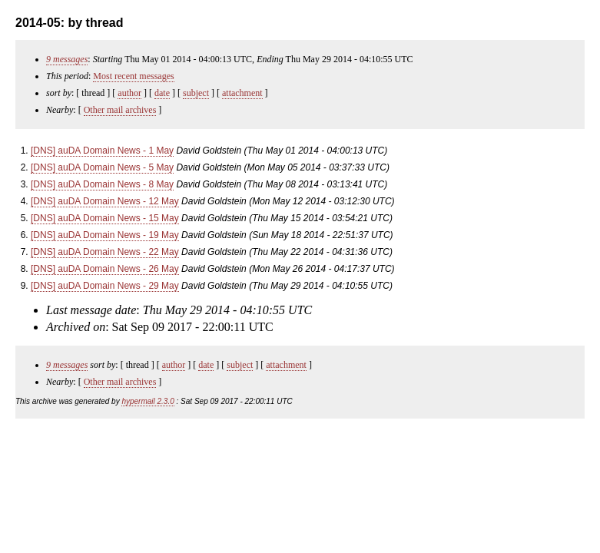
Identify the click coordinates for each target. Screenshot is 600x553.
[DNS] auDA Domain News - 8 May (102, 184)
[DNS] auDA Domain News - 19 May (105, 235)
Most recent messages (133, 76)
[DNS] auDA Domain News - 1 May (102, 150)
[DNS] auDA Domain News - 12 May (105, 201)
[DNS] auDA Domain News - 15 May (105, 218)
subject (196, 93)
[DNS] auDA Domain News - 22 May (105, 252)
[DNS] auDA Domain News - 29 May (105, 285)
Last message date (91, 309)
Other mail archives (120, 109)
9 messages (67, 59)
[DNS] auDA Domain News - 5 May (102, 167)
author (129, 93)
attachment (242, 93)
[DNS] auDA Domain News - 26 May (105, 268)
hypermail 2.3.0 (147, 401)
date (162, 93)
